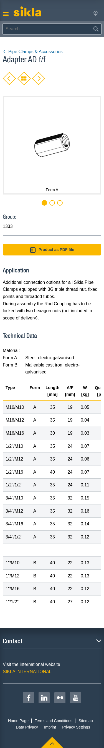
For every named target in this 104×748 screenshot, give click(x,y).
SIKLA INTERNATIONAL (27, 671)
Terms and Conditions (53, 721)
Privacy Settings (76, 727)
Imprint (50, 727)
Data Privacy (27, 727)
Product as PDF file (52, 250)
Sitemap (85, 721)
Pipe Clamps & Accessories (33, 51)
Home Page (18, 721)
